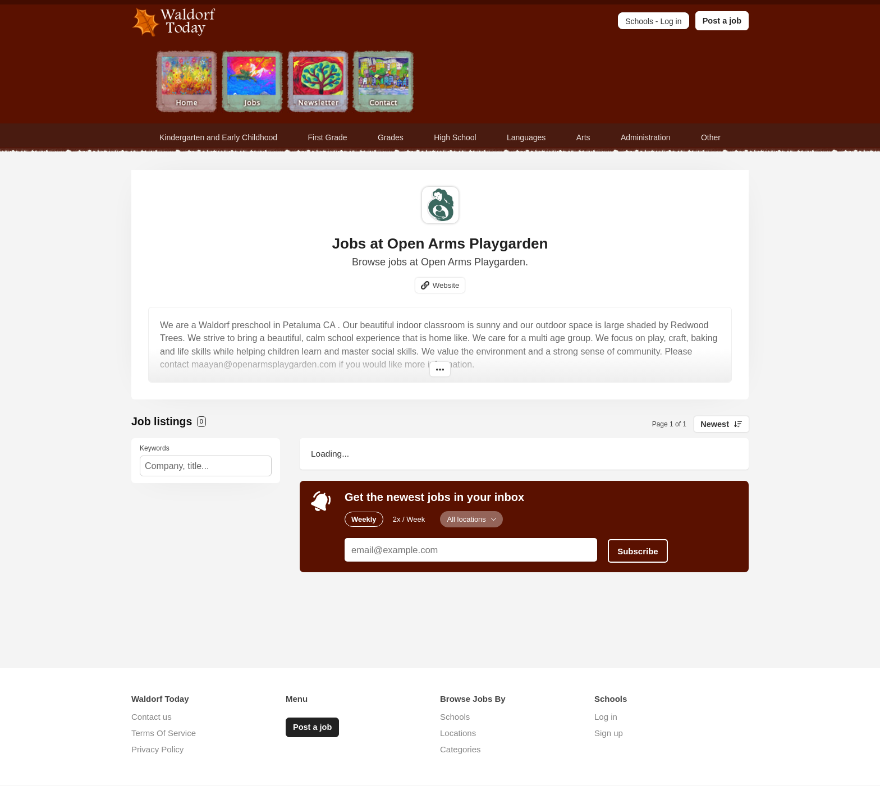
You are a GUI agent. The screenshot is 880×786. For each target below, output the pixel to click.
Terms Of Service (163, 733)
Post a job (722, 20)
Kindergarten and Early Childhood (218, 137)
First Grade (327, 137)
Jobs (252, 82)
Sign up (608, 733)
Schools (455, 717)
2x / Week (409, 519)
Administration (646, 137)
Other (711, 137)
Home (186, 82)
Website (446, 285)
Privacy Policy (157, 750)
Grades (391, 137)
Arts (583, 137)
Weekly (364, 519)
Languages (526, 137)
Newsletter (318, 82)
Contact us (151, 717)
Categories (460, 750)
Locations (458, 733)
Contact (383, 82)
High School (455, 137)
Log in (605, 717)
